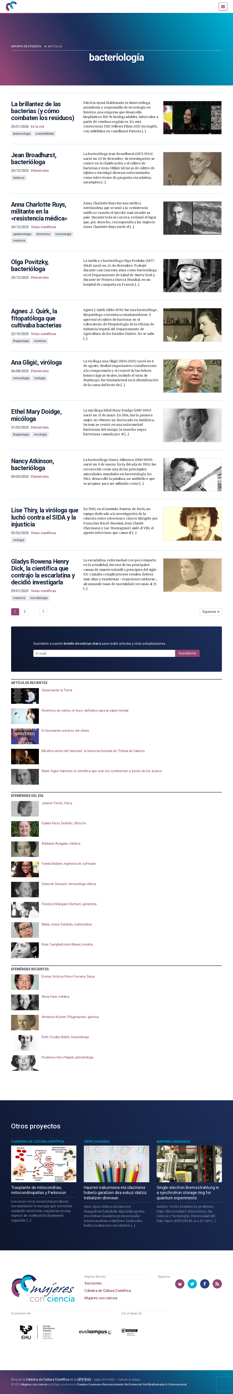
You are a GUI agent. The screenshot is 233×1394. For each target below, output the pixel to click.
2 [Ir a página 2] (25, 612)
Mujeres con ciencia (100, 1298)
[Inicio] (11, 6)
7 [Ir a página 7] (43, 612)
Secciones (93, 1283)
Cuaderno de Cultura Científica (37, 1141)
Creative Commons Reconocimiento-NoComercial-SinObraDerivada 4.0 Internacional (132, 1384)
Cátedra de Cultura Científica (107, 1290)
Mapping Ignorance (173, 1141)
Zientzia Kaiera (97, 1141)
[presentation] (116, 696)
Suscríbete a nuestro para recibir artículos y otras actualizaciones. (99, 643)
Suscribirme (187, 653)
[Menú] (223, 6)
